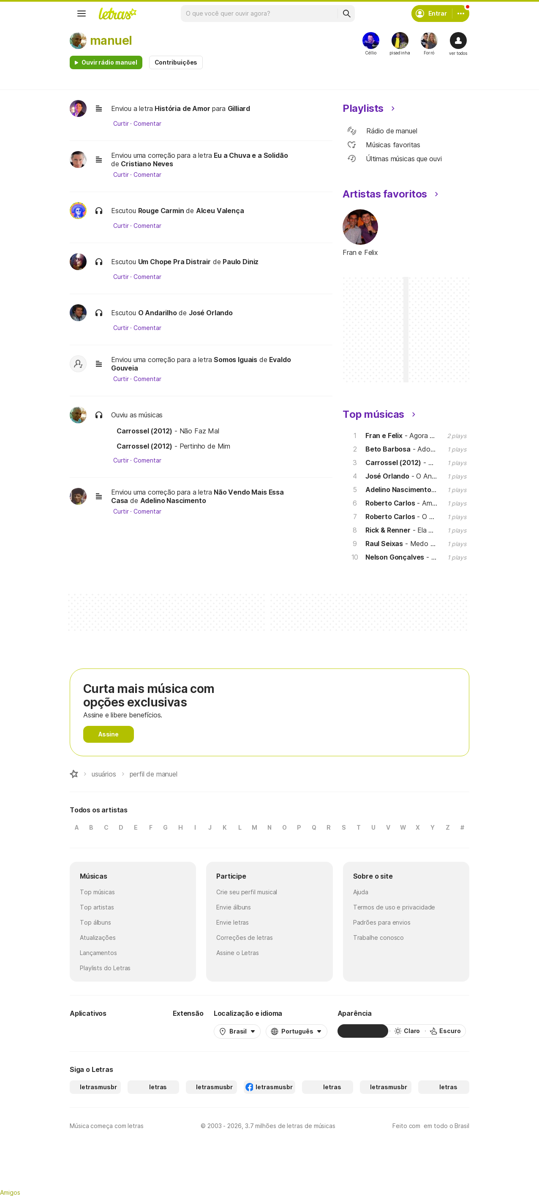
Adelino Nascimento (173, 500)
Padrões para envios (382, 922)
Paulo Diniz (241, 261)
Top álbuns (95, 922)
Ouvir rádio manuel (109, 62)
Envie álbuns (233, 907)
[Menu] (81, 13)
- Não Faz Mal (168, 431)
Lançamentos (98, 952)
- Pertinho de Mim (173, 446)
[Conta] (460, 13)
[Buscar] (346, 13)
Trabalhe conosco (378, 937)
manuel (111, 40)
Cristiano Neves (147, 164)
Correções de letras (244, 937)
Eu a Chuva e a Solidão (251, 155)
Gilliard (239, 108)
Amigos (10, 1192)
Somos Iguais (235, 359)
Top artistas (97, 907)
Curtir (121, 123)
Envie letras (232, 922)
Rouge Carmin (161, 210)
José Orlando (211, 312)
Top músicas (97, 892)
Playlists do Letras (105, 967)
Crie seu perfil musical (246, 892)
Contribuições (176, 62)
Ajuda (361, 892)
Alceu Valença (220, 210)
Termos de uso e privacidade (394, 907)
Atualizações (98, 937)
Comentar (147, 123)
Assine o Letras (237, 952)
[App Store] (142, 1031)
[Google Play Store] (92, 1031)
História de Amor (182, 108)
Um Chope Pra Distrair (174, 261)
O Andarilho (157, 312)
